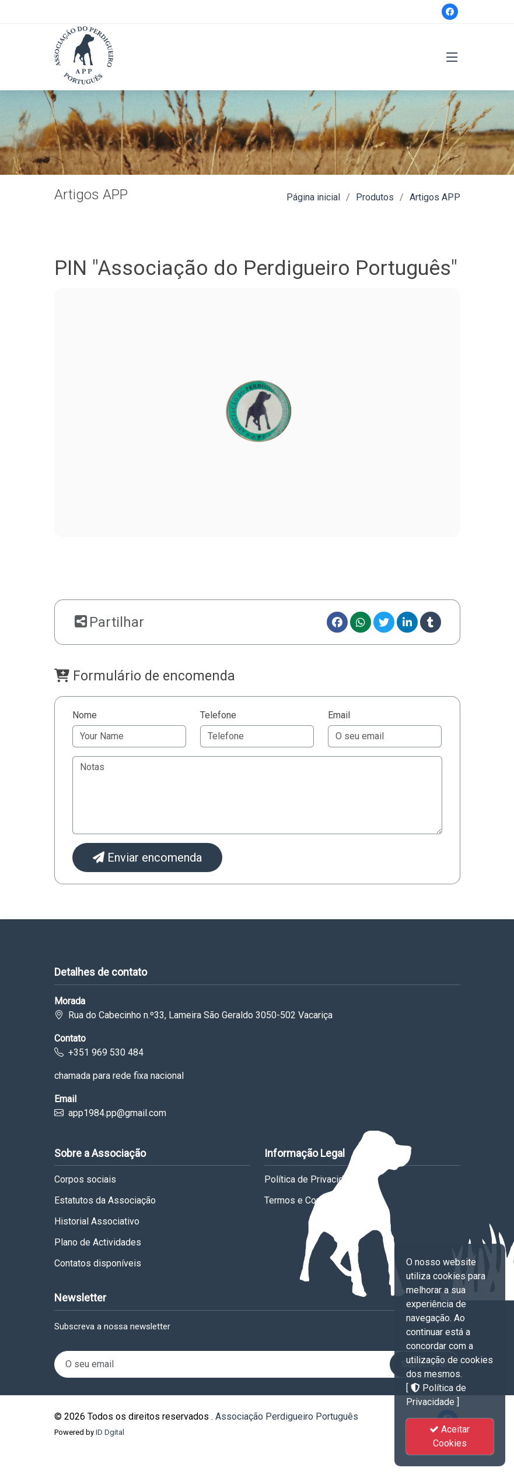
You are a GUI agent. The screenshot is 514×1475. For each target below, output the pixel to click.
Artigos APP (435, 197)
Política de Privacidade (311, 1179)
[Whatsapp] (360, 622)
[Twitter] (383, 622)
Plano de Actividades (97, 1242)
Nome (84, 715)
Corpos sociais (85, 1179)
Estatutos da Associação (105, 1200)
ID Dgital (110, 1432)
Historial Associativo (96, 1221)
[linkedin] (407, 622)
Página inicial (313, 197)
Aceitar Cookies (449, 1436)
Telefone (218, 715)
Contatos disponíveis (97, 1263)
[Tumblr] (430, 622)
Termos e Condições (306, 1200)
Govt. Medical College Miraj (55, 1458)
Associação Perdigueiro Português (286, 1416)
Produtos (375, 197)
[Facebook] (450, 11)
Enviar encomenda (147, 857)
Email (339, 715)
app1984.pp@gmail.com (117, 1112)
